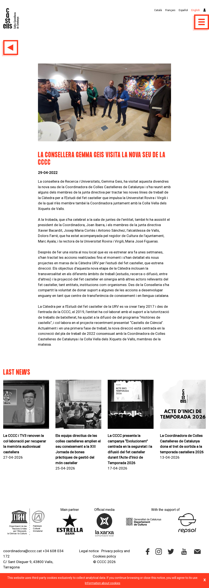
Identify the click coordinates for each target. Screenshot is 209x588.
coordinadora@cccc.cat (22, 551)
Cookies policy (104, 556)
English (195, 10)
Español (183, 10)
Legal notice (89, 551)
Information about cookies (102, 583)
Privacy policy (112, 551)
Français (170, 10)
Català (158, 10)
